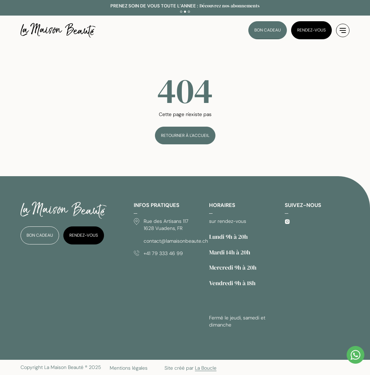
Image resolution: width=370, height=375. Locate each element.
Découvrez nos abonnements (230, 6)
